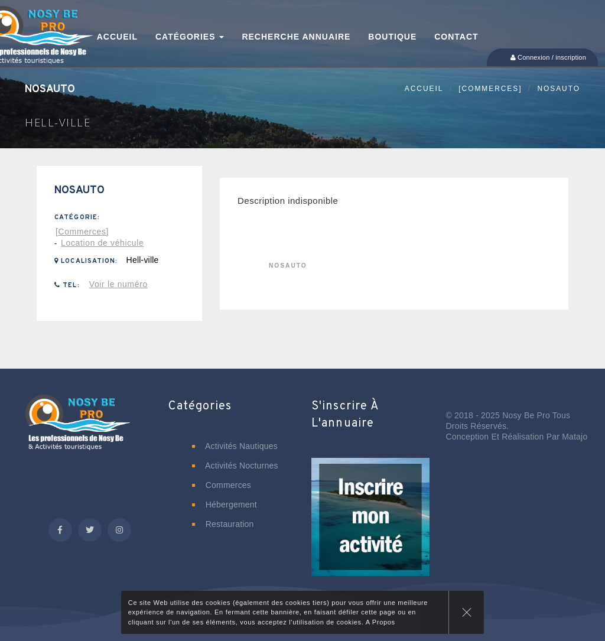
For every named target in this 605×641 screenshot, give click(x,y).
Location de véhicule (102, 243)
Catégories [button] (189, 36)
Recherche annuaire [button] (296, 36)
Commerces (222, 485)
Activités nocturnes (235, 465)
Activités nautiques (235, 446)
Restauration (223, 524)
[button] (370, 525)
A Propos (380, 622)
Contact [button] (456, 36)
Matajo (574, 436)
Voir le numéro (118, 284)
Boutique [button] (392, 36)
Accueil (424, 88)
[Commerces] (490, 88)
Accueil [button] (117, 36)
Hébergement (224, 504)
